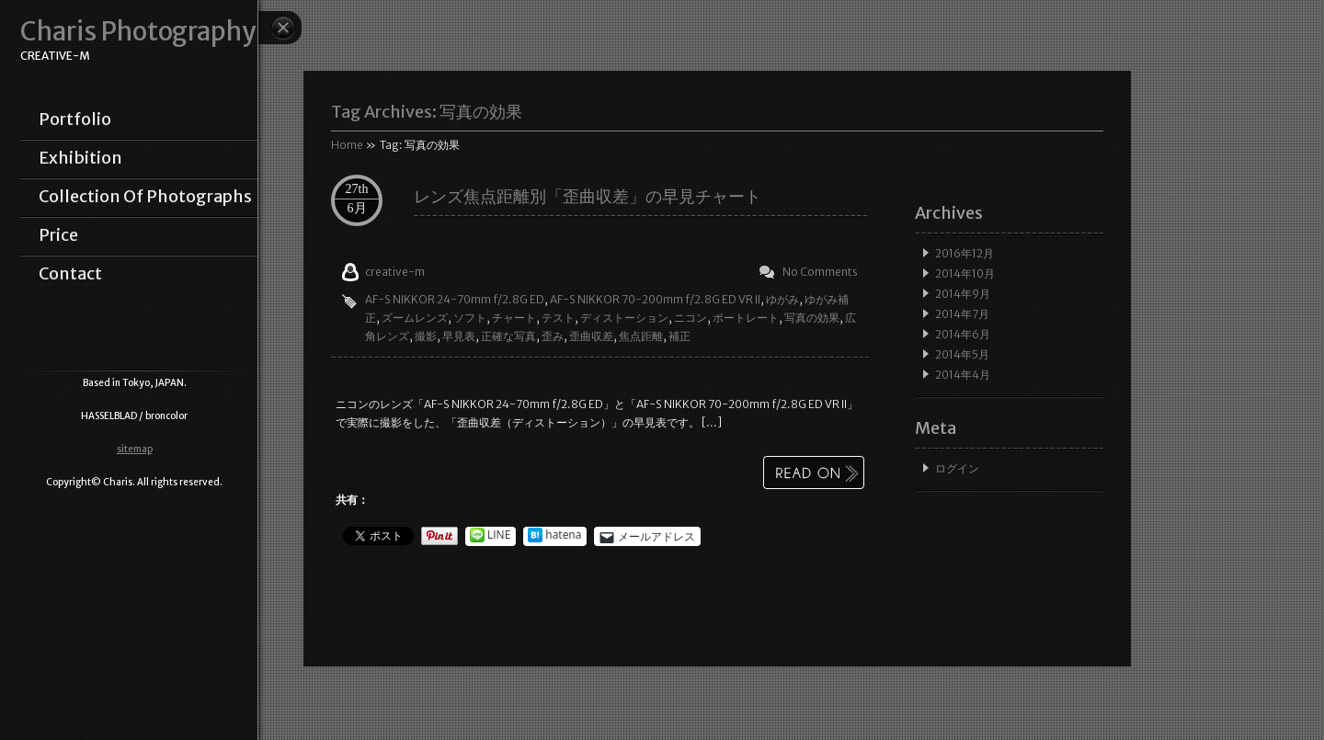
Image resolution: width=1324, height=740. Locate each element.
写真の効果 (811, 317)
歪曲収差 (591, 336)
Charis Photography (138, 32)
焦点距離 (641, 336)
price (58, 235)
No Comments (820, 272)
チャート (514, 317)
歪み (553, 336)
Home (347, 145)
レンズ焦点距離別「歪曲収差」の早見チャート (587, 196)
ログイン (957, 468)
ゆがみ (782, 299)
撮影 (426, 336)
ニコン (690, 317)
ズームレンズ (415, 317)
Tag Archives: (426, 111)
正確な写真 (508, 336)
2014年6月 (962, 334)
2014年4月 (962, 374)
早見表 (458, 336)
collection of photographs (145, 197)
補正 (679, 336)
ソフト (469, 317)
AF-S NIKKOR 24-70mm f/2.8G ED (454, 299)
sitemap (135, 449)
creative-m (395, 272)
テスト (558, 317)
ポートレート (746, 317)
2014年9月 (962, 294)
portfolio (75, 119)
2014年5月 (962, 354)
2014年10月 (965, 273)
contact (70, 274)
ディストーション (624, 317)
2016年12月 (964, 253)
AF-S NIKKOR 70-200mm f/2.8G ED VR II (655, 299)
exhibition (80, 158)
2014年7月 (962, 314)
